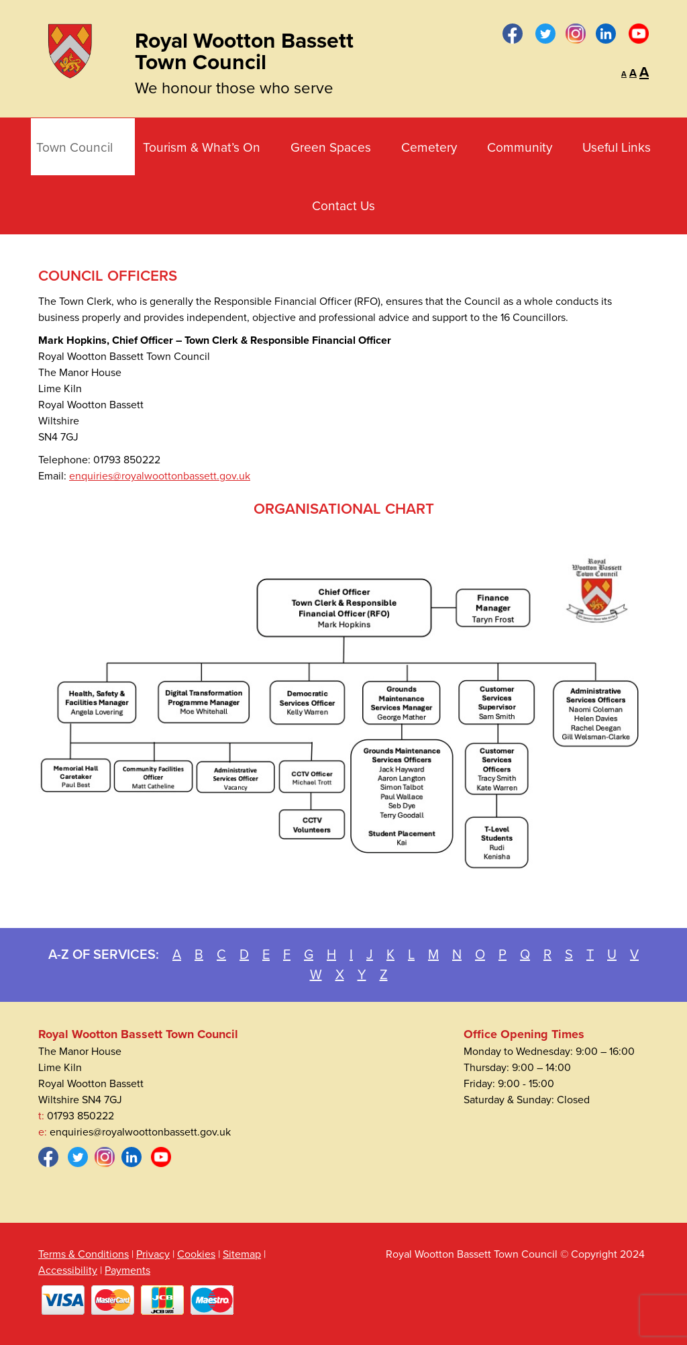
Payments (127, 1270)
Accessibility (67, 1270)
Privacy (153, 1254)
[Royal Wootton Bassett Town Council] (69, 48)
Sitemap (242, 1254)
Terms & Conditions (83, 1254)
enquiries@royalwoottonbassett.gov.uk (159, 476)
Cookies (196, 1254)
